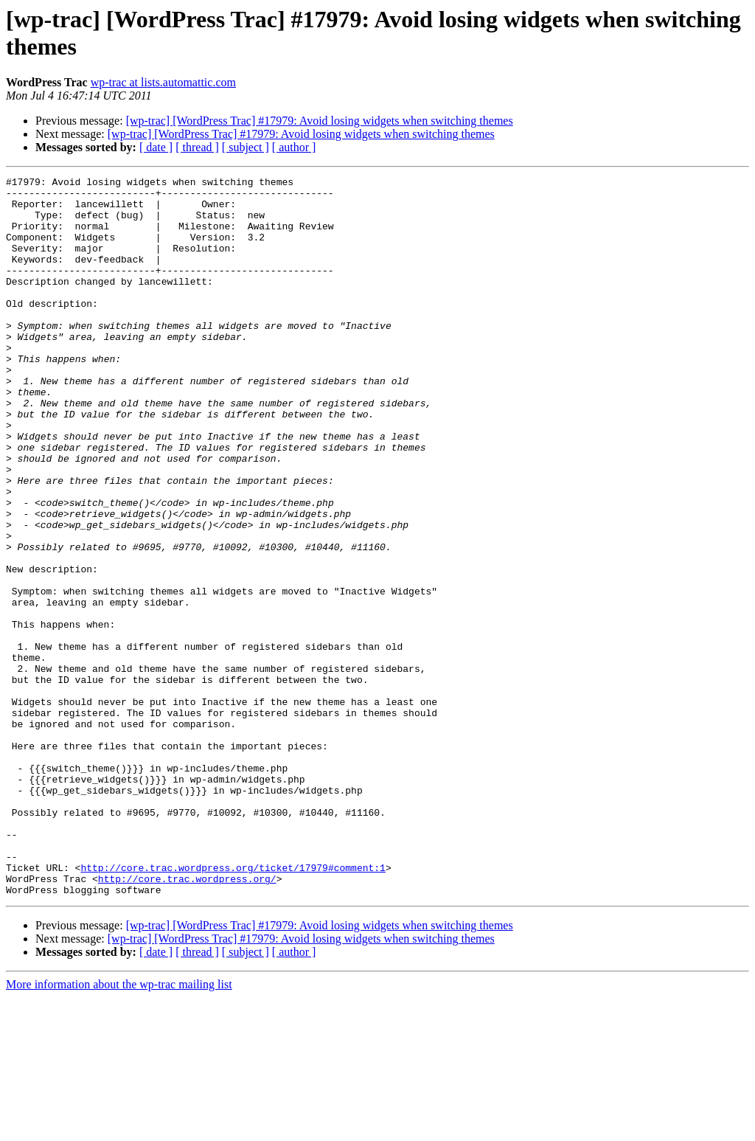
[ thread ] (197, 147)
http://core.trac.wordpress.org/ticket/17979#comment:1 (232, 1006)
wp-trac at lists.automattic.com (163, 82)
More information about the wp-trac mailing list (119, 1128)
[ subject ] (245, 147)
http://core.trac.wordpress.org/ (187, 1020)
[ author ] (294, 147)
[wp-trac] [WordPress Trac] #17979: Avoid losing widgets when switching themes (319, 120)
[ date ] (156, 147)
